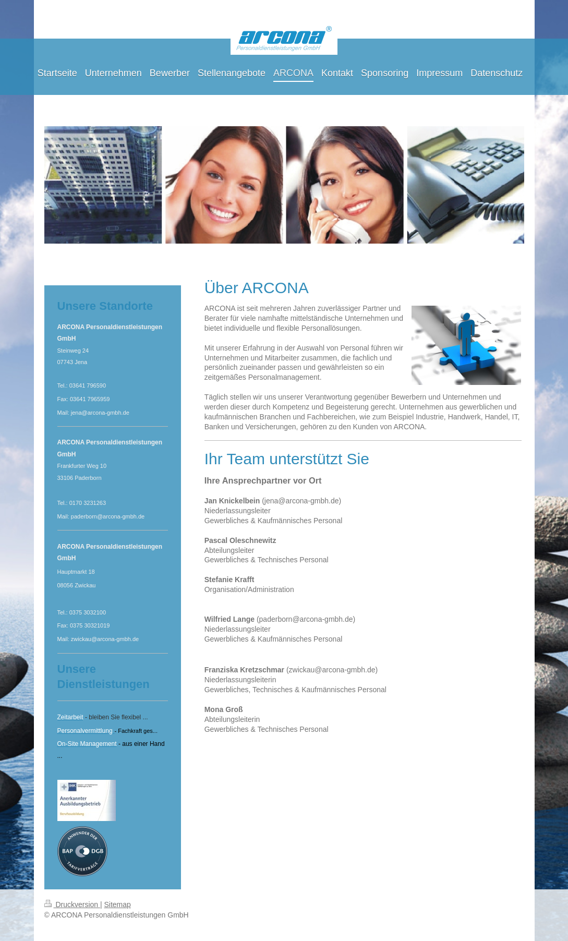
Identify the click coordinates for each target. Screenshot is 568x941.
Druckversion (72, 904)
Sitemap (117, 904)
